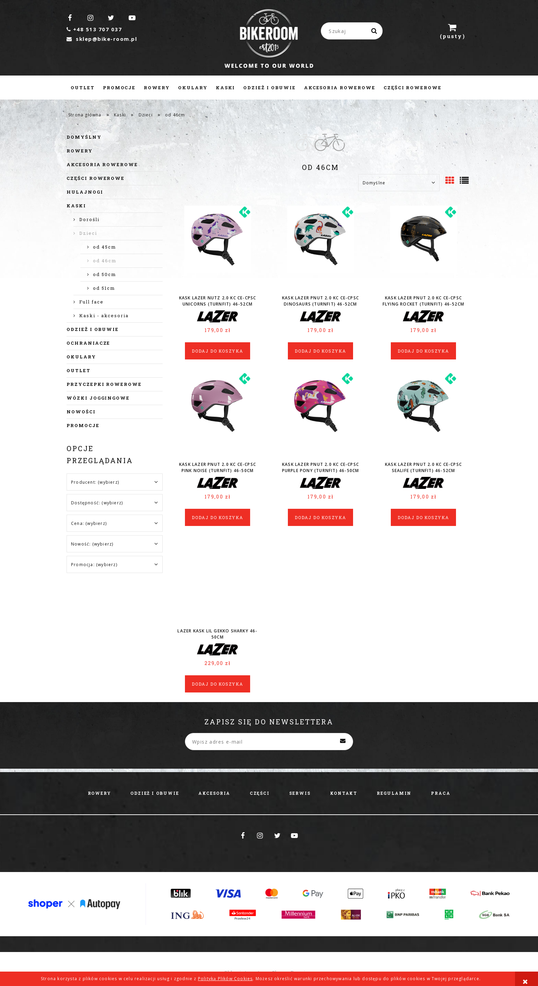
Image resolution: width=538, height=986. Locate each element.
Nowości (81, 412)
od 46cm (105, 260)
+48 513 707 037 (94, 29)
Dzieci (88, 233)
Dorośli (89, 219)
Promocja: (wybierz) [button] (94, 564)
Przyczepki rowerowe (104, 384)
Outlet (79, 370)
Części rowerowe (96, 178)
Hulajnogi (85, 192)
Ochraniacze (88, 343)
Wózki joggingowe (98, 398)
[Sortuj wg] (399, 182)
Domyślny (84, 137)
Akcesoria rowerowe (102, 164)
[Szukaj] (375, 30)
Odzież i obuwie (93, 329)
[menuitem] (83, 88)
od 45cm (104, 247)
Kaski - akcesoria (104, 315)
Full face (91, 302)
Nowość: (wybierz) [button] (92, 544)
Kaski (76, 206)
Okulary (81, 357)
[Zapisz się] (342, 741)
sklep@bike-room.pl (102, 39)
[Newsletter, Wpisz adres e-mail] (269, 741)
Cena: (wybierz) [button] (89, 523)
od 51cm (104, 288)
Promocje (83, 425)
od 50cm (104, 274)
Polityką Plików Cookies (225, 979)
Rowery (80, 151)
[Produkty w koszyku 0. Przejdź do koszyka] (452, 30)
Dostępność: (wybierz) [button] (97, 503)
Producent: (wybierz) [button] (95, 482)
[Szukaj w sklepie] (353, 30)
